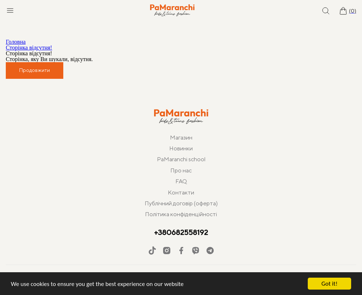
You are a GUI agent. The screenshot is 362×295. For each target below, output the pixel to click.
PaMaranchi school (181, 159)
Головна (16, 42)
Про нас (181, 170)
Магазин (181, 137)
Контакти (181, 192)
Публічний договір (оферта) (181, 203)
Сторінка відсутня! (29, 47)
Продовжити (34, 70)
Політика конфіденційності (181, 214)
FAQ (181, 181)
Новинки (181, 148)
